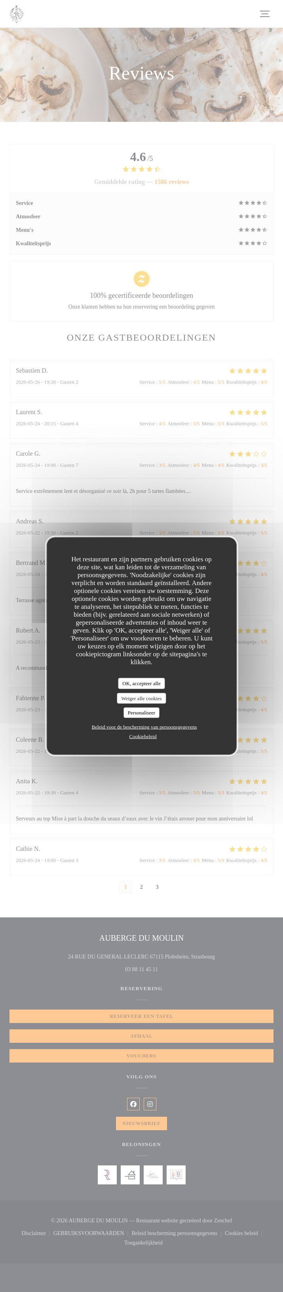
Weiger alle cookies (141, 698)
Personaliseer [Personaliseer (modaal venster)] (141, 713)
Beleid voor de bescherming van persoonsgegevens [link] (144, 726)
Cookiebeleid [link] (142, 736)
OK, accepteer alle (141, 683)
